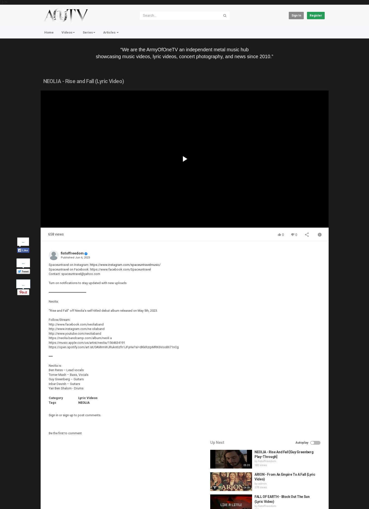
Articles (111, 32)
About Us (64, 497)
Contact (59, 484)
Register (316, 15)
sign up (68, 415)
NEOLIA (84, 402)
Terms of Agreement (85, 484)
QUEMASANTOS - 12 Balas (289, 349)
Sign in (296, 15)
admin (277, 291)
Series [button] (89, 32)
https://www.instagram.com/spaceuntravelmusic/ (125, 265)
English (316, 500)
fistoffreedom (72, 253)
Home (49, 32)
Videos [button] (68, 32)
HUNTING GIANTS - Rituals (289, 326)
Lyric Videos (87, 398)
